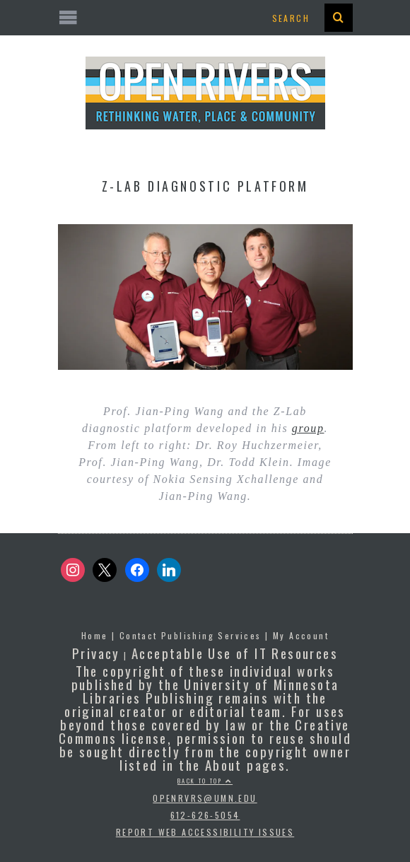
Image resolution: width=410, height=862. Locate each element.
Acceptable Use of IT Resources (234, 653)
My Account (301, 635)
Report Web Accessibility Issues (205, 832)
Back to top (205, 780)
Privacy (96, 653)
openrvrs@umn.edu (205, 798)
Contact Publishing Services (190, 635)
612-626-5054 (205, 815)
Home (94, 635)
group (308, 428)
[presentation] (338, 18)
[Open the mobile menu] (205, 18)
